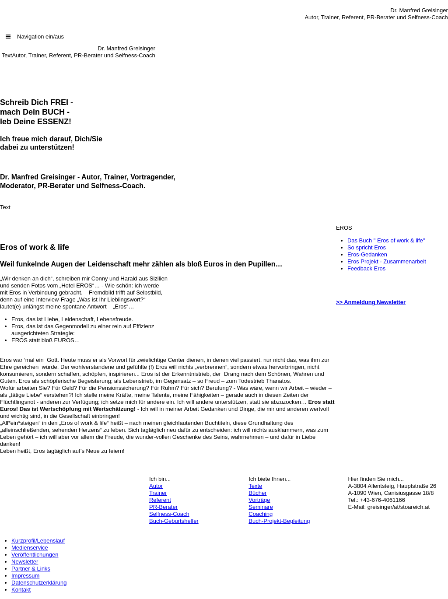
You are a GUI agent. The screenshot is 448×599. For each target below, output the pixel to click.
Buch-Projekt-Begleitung (279, 521)
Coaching (260, 514)
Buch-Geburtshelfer (174, 521)
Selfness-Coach (169, 514)
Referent (160, 500)
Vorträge (259, 500)
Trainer (158, 493)
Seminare (260, 507)
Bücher (257, 493)
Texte (255, 486)
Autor (156, 486)
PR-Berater (163, 507)
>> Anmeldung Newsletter (371, 302)
